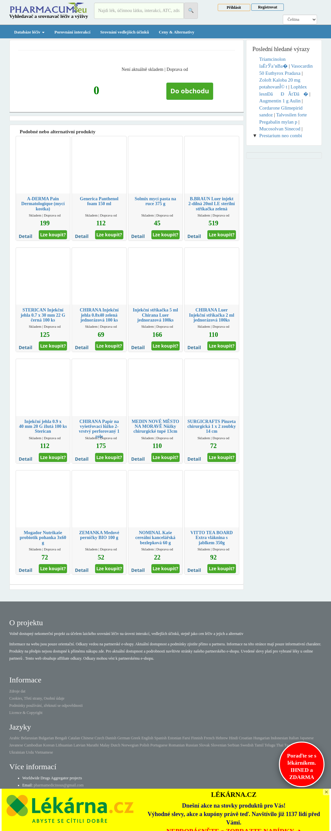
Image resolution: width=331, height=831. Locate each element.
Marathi (92, 745)
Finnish (197, 738)
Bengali (61, 738)
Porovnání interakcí (72, 32)
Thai (279, 745)
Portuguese (159, 745)
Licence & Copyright (26, 712)
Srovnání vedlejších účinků (124, 32)
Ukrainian (17, 752)
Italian (294, 738)
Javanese (16, 745)
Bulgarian (46, 738)
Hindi (233, 738)
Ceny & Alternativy (176, 32)
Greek (135, 738)
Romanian (177, 745)
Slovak (204, 745)
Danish (110, 738)
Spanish (160, 738)
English (147, 738)
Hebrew (221, 738)
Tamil (259, 745)
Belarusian (29, 738)
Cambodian (33, 745)
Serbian (234, 745)
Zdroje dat (17, 691)
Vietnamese (44, 752)
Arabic (14, 738)
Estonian (174, 738)
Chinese (87, 738)
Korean (48, 745)
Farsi (186, 738)
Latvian (80, 745)
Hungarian (261, 738)
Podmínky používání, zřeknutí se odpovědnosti (46, 705)
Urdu (30, 752)
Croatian (245, 738)
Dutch (115, 745)
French (209, 738)
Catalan (74, 738)
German (123, 738)
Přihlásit (234, 7)
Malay (105, 745)
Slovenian (219, 745)
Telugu (270, 745)
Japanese (307, 738)
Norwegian (129, 745)
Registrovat (267, 7)
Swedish (247, 745)
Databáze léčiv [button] (29, 32)
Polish (144, 745)
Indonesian (279, 738)
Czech (99, 738)
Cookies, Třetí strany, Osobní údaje (37, 698)
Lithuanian (64, 745)
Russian (192, 745)
